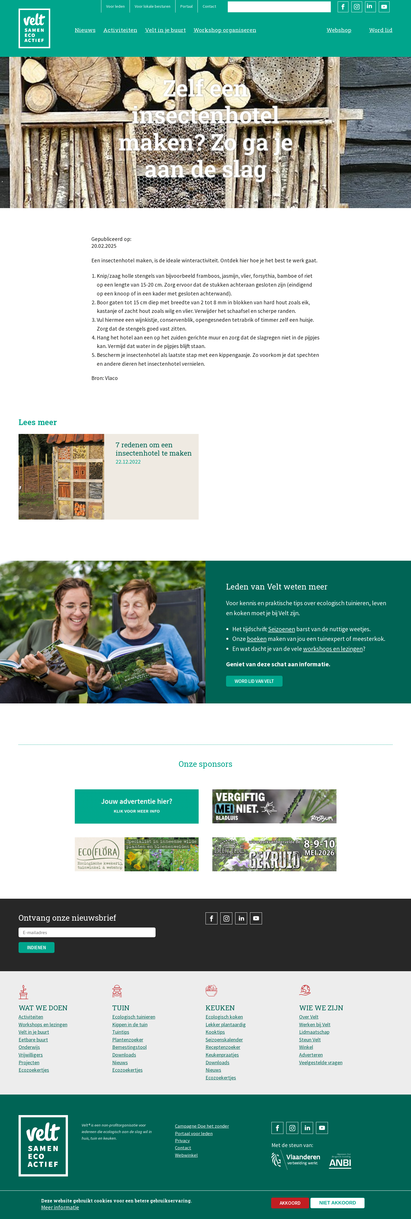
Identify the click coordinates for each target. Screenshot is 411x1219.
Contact (209, 6)
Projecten (29, 1062)
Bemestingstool (129, 1047)
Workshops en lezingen (43, 1024)
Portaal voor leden (194, 1133)
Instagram (356, 6)
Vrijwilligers (31, 1054)
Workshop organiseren (225, 29)
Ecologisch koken (224, 1016)
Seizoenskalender (224, 1039)
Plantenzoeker (127, 1039)
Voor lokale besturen (152, 6)
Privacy (182, 1140)
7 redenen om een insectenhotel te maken (154, 458)
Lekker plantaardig (226, 1024)
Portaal (186, 6)
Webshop (339, 29)
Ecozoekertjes (34, 1070)
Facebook (343, 6)
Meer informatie (60, 1207)
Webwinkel (186, 1155)
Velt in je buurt (165, 29)
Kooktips (215, 1032)
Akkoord (290, 1203)
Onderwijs (29, 1047)
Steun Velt (310, 1039)
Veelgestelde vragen (320, 1062)
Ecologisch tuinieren (133, 1016)
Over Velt (309, 1016)
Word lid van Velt (254, 690)
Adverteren (311, 1054)
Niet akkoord (337, 1203)
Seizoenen (281, 638)
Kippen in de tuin (130, 1024)
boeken (257, 648)
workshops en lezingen (333, 658)
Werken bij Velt (315, 1024)
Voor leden (115, 6)
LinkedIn (370, 6)
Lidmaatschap (314, 1032)
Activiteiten (120, 29)
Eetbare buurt (33, 1039)
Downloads (124, 1054)
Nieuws (85, 29)
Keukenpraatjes (222, 1054)
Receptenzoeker (223, 1047)
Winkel (306, 1047)
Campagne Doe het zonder (202, 1126)
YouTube (384, 6)
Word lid (380, 29)
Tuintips (120, 1032)
